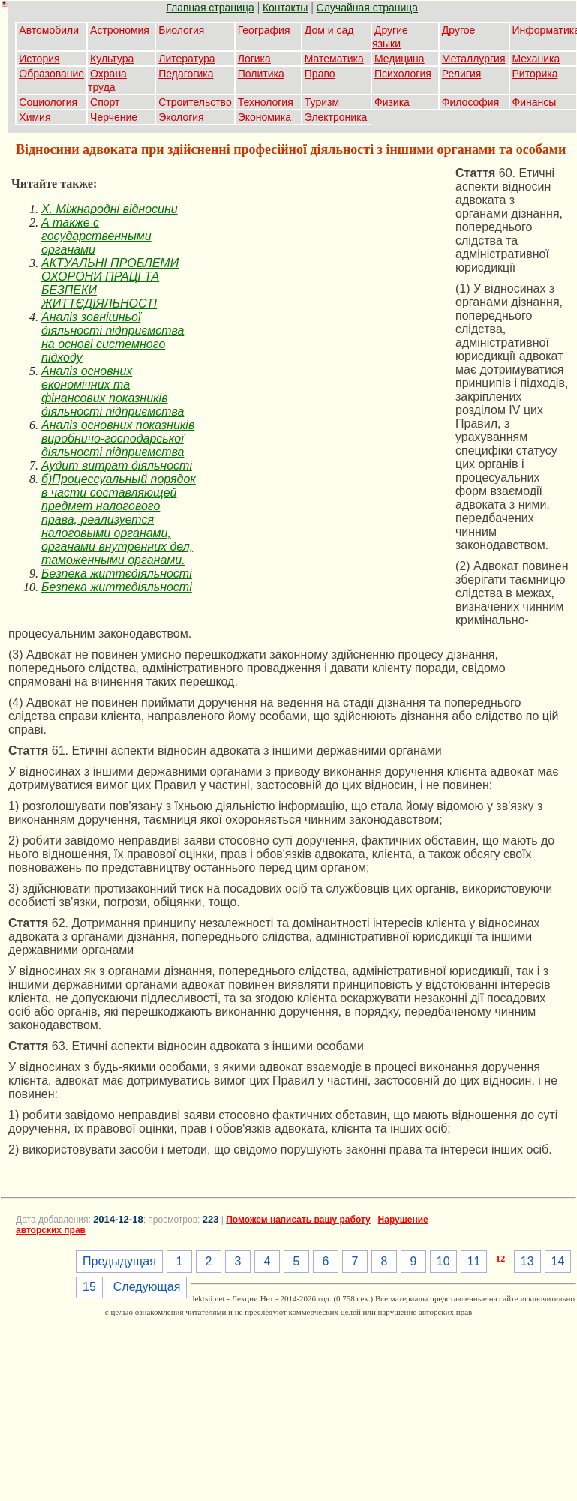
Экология (180, 117)
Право (320, 74)
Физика (392, 102)
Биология (181, 30)
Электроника (336, 117)
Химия (34, 117)
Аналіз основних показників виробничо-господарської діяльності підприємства (117, 438)
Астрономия (119, 30)
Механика (536, 59)
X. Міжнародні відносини (109, 209)
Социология (48, 102)
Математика (334, 59)
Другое (458, 30)
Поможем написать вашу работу (298, 1219)
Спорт (104, 102)
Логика (254, 59)
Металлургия (474, 59)
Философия (470, 102)
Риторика (535, 74)
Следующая (147, 1286)
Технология (265, 102)
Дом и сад (329, 30)
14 (558, 1261)
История (39, 59)
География (264, 30)
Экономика (264, 117)
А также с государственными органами (96, 236)
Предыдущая (119, 1261)
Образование (51, 74)
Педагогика (185, 74)
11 (474, 1261)
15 (89, 1286)
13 (527, 1261)
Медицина (399, 59)
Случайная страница (368, 8)
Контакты (285, 8)
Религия (462, 74)
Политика (261, 74)
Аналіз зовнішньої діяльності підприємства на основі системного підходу (112, 337)
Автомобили (49, 30)
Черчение (113, 117)
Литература (186, 59)
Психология (402, 74)
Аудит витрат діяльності (116, 465)
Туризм (322, 102)
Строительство (194, 102)
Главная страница (210, 8)
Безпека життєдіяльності (116, 573)
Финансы (534, 102)
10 (443, 1261)
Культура (112, 59)
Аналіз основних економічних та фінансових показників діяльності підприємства (112, 391)
